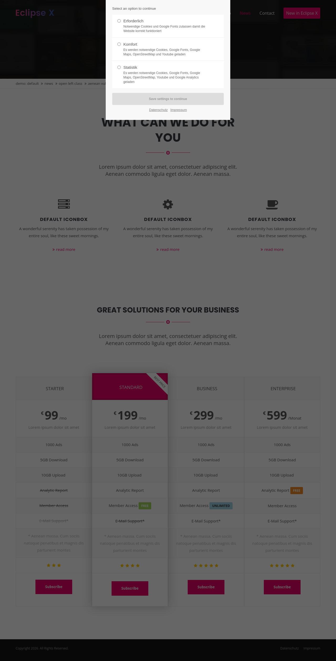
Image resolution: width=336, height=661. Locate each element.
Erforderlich (165, 26)
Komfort (165, 49)
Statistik (165, 74)
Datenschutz (158, 110)
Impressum (178, 110)
